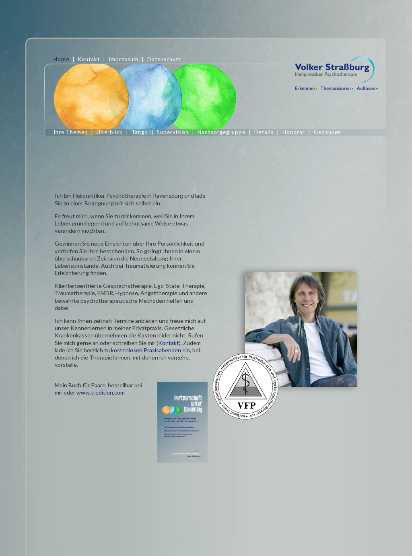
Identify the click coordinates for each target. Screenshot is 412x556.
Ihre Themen (71, 132)
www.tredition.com (100, 419)
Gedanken (327, 132)
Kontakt (89, 59)
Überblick (110, 132)
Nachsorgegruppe (221, 132)
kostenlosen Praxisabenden (146, 377)
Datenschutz (164, 59)
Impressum (123, 59)
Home (61, 59)
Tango (140, 132)
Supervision (173, 132)
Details (264, 132)
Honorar (293, 132)
